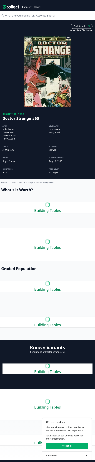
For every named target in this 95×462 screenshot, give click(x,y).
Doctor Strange (26, 182)
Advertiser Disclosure (81, 30)
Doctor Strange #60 (44, 182)
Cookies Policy (72, 435)
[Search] (49, 15)
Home (4, 182)
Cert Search (81, 26)
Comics (13, 182)
